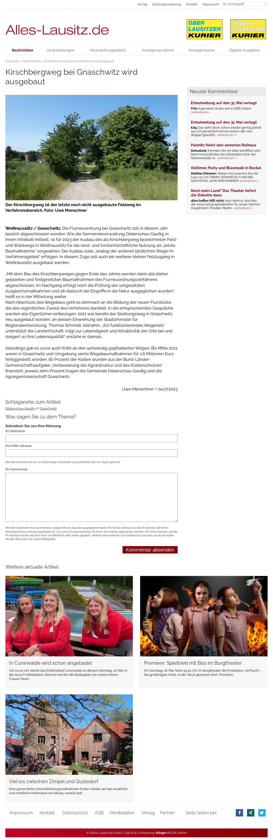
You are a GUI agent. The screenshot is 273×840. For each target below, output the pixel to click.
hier (12, 539)
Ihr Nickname (15, 431)
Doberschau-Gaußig (20, 408)
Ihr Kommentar (16, 469)
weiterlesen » (200, 112)
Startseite (12, 61)
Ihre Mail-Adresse (18, 446)
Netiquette (48, 539)
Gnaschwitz (48, 408)
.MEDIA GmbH (171, 833)
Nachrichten (32, 61)
